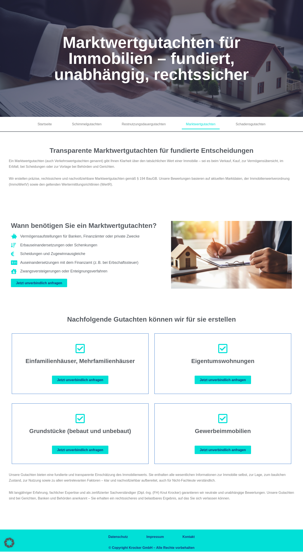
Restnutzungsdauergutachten (144, 124)
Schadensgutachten (250, 124)
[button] (9, 543)
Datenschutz (116, 537)
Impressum (155, 537)
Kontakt (190, 537)
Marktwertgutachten (201, 124)
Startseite (44, 124)
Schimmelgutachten (87, 124)
